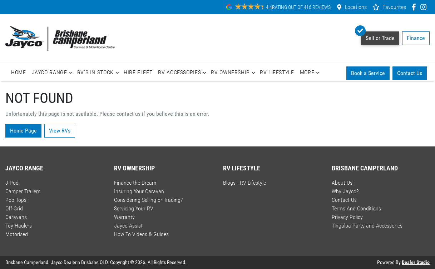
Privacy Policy (347, 217)
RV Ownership (234, 72)
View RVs (59, 130)
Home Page (23, 130)
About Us (342, 182)
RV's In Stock (99, 72)
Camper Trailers (22, 191)
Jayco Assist (128, 225)
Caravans (16, 217)
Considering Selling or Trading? (148, 199)
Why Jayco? (345, 191)
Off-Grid (14, 208)
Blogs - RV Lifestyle (244, 182)
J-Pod (12, 182)
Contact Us (409, 73)
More (311, 72)
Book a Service (368, 73)
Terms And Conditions (356, 208)
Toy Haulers (18, 225)
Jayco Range (53, 72)
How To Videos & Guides (141, 234)
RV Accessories (183, 72)
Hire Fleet (138, 72)
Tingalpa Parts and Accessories (367, 225)
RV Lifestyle (277, 72)
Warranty (124, 217)
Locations (356, 7)
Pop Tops (15, 199)
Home (18, 72)
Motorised (16, 234)
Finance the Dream (135, 182)
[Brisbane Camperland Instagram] (425, 7)
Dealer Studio (416, 262)
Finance (416, 38)
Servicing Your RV (133, 208)
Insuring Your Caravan (139, 191)
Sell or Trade (378, 36)
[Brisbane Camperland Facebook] (415, 7)
